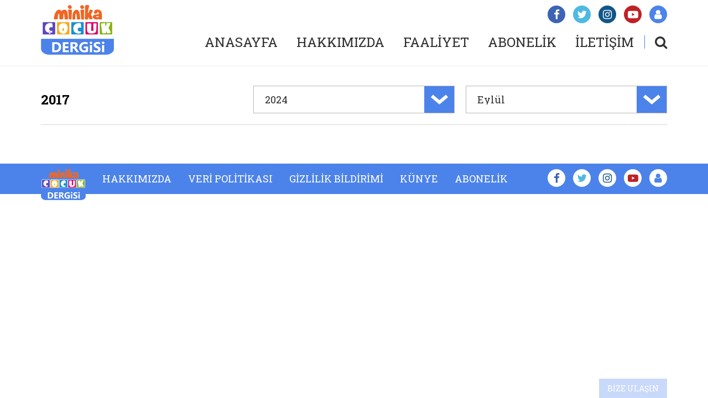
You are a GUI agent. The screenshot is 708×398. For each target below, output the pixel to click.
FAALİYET (436, 42)
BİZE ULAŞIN (633, 388)
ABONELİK (522, 42)
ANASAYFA (241, 42)
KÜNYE (419, 178)
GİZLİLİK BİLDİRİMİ (336, 178)
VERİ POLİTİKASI (230, 178)
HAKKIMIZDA (340, 42)
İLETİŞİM (604, 42)
